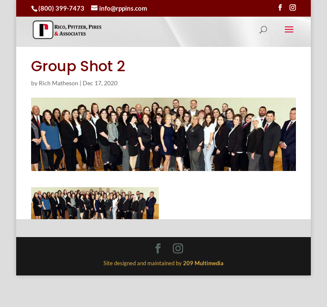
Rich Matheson (58, 83)
